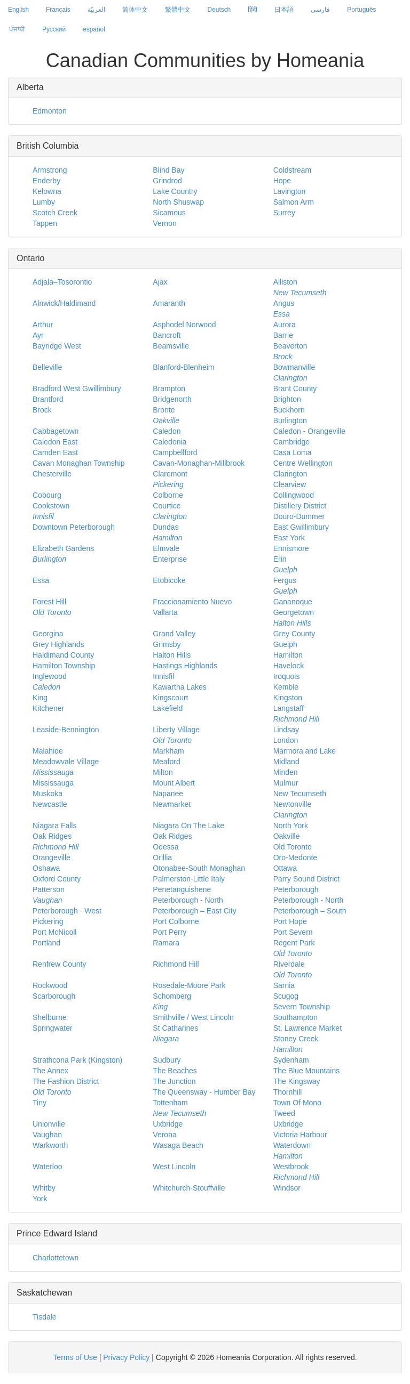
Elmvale (166, 548)
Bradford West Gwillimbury (77, 388)
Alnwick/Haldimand (64, 303)
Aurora (284, 324)
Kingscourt (170, 697)
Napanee (168, 793)
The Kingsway (296, 1081)
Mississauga (53, 783)
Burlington (290, 420)
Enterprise (170, 559)
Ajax (160, 282)
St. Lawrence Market (307, 1028)
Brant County (295, 388)
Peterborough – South (309, 911)
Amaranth (169, 303)
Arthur (43, 324)
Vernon (164, 223)
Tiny (39, 1102)
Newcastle (50, 804)
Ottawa (285, 868)
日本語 (284, 9)
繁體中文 (178, 9)
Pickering (48, 921)
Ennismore (291, 548)
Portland (46, 942)
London (285, 740)
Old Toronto (292, 847)
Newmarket (172, 804)
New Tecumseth (299, 793)
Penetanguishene (182, 889)
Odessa (165, 847)
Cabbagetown (55, 431)
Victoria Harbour (300, 1134)
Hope (282, 180)
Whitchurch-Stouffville (189, 1188)
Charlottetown (55, 1257)
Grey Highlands (58, 644)
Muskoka (47, 793)
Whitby (44, 1188)
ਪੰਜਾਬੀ (17, 29)
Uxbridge (168, 1124)
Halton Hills (172, 655)
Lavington (289, 191)
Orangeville (51, 857)
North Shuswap (178, 202)
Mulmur (285, 783)
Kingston (287, 697)
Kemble (285, 687)
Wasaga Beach (178, 1145)
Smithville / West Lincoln (193, 1017)
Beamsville (171, 346)
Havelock (288, 665)
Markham (168, 751)
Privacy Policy (126, 1357)
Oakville (286, 836)
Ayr (38, 335)
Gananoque (292, 601)
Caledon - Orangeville (309, 431)
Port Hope (290, 921)
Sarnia (284, 985)
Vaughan (47, 1134)
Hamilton (288, 655)
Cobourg (47, 495)
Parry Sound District (306, 879)
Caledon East (55, 442)
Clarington (290, 474)
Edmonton (50, 111)
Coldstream (292, 170)
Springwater (53, 1028)
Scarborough (54, 996)
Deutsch (219, 9)
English (18, 9)
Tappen (45, 223)
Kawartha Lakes (179, 687)
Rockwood (50, 985)
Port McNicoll (54, 932)
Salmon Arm (293, 202)
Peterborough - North (188, 900)
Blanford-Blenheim (183, 367)
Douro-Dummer (299, 516)
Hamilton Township (64, 665)
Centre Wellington (303, 463)
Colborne (168, 495)
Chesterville (52, 474)
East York (289, 537)
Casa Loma (292, 452)
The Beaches (175, 1070)
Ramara (166, 942)
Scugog (285, 996)
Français (58, 9)
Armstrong (50, 170)
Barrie (283, 335)
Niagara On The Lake (188, 825)
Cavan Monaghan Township (79, 463)
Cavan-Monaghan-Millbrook (199, 463)
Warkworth (50, 1145)
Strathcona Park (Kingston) (77, 1060)
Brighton (287, 399)
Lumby (44, 202)
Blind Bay (168, 170)
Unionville (49, 1124)
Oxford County (57, 879)
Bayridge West (57, 346)
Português (361, 9)
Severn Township (301, 1006)
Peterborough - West (67, 911)
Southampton (295, 1017)
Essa (41, 580)
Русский (54, 29)
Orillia (162, 857)
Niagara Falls (54, 825)
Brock (42, 410)
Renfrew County (59, 964)
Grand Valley (174, 633)
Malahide (48, 751)
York (40, 1198)
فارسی (320, 9)
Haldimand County (63, 655)
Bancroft (166, 335)
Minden (285, 772)
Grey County (294, 633)
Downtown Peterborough (74, 527)
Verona (164, 1134)
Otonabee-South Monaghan (199, 868)
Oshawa (46, 868)
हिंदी (252, 9)
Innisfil (163, 676)
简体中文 (135, 9)
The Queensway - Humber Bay (204, 1092)
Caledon (166, 431)
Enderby (46, 180)
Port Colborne (176, 921)
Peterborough (296, 889)
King (40, 697)
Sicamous (169, 212)
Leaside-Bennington (66, 729)
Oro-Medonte (295, 857)
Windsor (287, 1188)
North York (290, 825)
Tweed (284, 1113)
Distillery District (300, 505)
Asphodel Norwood (184, 324)
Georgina (48, 633)
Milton (162, 772)
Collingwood (293, 495)
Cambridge (291, 442)
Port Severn (293, 932)
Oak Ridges (172, 836)
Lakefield (168, 708)
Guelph (285, 644)
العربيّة (96, 9)
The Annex (50, 1070)
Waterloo (47, 1166)
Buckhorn (289, 410)
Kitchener (48, 708)
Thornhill (287, 1092)
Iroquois (286, 676)
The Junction (174, 1081)
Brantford (48, 399)
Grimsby (166, 644)
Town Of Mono (297, 1102)
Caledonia (169, 442)
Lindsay (286, 729)
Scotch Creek (55, 212)
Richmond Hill (176, 964)
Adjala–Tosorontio (62, 282)
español (94, 29)
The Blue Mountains (306, 1070)
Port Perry (169, 932)
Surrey (284, 212)
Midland (286, 761)
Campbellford (175, 452)
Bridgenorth (172, 399)
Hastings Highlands (185, 665)
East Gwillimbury (301, 527)
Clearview (289, 484)
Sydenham (291, 1060)
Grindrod (167, 180)
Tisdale (45, 1317)
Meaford (166, 761)
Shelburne (50, 1017)
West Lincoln (174, 1166)
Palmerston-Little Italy (189, 879)
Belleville (47, 367)
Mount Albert (174, 783)
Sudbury (166, 1060)
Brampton (169, 388)
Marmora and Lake (304, 751)
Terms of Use (75, 1357)
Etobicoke (169, 580)
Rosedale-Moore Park (189, 985)
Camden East (55, 452)
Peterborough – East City (194, 911)
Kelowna (47, 191)
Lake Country (175, 191)
